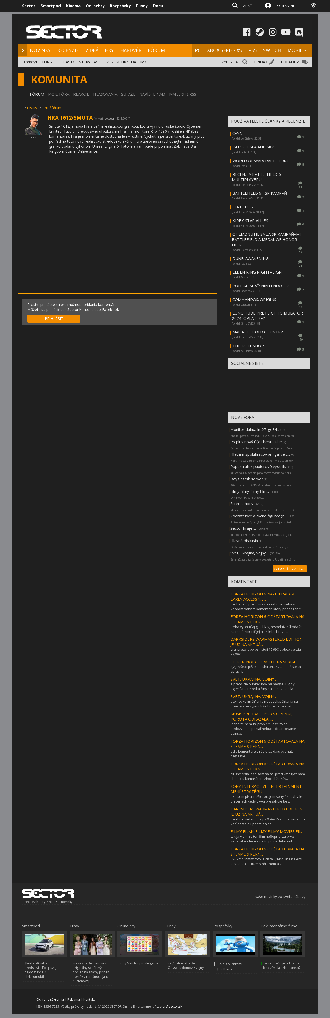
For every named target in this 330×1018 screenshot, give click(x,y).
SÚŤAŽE (128, 94)
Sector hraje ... (243, 528)
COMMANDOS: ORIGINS (254, 299)
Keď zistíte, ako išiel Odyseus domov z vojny (186, 965)
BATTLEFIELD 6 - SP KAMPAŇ (259, 193)
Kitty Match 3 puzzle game (139, 963)
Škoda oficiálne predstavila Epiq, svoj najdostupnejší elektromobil (40, 970)
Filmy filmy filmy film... (249, 491)
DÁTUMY (139, 61)
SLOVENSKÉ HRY (113, 61)
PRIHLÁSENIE (286, 5)
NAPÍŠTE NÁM (152, 94)
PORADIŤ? (290, 61)
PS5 (252, 50)
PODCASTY (65, 61)
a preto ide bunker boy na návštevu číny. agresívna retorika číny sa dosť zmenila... (263, 686)
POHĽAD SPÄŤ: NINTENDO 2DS (261, 285)
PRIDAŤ (260, 61)
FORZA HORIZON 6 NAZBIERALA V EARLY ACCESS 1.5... (262, 596)
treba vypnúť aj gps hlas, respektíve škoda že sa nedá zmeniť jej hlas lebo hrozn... (267, 629)
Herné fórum (51, 108)
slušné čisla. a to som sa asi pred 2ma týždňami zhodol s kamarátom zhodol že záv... (268, 776)
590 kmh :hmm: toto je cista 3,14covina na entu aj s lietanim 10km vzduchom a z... (267, 861)
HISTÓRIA (44, 61)
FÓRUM (156, 50)
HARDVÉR (130, 50)
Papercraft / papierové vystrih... (259, 466)
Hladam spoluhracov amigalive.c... (260, 454)
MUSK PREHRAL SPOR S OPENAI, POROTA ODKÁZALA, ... (261, 716)
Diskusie (33, 108)
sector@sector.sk (169, 1006)
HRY (109, 50)
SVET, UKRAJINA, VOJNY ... (254, 679)
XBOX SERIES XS (224, 50)
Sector (28, 5)
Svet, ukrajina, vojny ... (249, 553)
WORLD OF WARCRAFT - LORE (260, 160)
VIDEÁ (91, 50)
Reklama (73, 999)
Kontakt (89, 999)
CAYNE (238, 133)
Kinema (73, 5)
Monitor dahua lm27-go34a (254, 429)
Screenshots (241, 503)
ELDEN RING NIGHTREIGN (257, 272)
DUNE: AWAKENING (250, 258)
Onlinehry (95, 5)
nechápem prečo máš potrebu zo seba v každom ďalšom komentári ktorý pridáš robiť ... (267, 606)
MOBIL (295, 50)
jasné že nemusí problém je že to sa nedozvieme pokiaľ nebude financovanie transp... (263, 729)
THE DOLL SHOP (248, 345)
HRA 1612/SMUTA (70, 117)
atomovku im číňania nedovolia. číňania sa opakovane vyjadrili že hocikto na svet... (264, 703)
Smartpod (51, 5)
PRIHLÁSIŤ (54, 318)
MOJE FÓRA (58, 94)
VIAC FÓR (298, 569)
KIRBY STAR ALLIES (250, 220)
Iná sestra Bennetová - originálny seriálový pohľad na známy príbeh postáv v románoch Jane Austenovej (91, 972)
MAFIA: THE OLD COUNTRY (257, 332)
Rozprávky (120, 5)
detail (34, 137)
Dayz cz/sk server (246, 478)
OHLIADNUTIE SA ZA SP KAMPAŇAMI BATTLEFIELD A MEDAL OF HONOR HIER (266, 239)
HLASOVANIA (105, 94)
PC (198, 50)
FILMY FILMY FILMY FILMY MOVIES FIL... (267, 831)
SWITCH (272, 50)
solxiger (109, 118)
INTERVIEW (87, 61)
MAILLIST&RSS (182, 94)
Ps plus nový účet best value (256, 441)
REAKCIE (81, 94)
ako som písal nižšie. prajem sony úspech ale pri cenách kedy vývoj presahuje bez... (266, 799)
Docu (158, 5)
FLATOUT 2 (243, 206)
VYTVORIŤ (281, 569)
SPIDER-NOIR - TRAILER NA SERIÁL (263, 661)
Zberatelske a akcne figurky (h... (258, 515)
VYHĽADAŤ (231, 61)
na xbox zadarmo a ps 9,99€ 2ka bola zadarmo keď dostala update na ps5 (268, 821)
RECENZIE (68, 50)
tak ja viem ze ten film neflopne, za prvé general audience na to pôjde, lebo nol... (262, 839)
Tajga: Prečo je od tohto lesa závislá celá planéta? (281, 965)
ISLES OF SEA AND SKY (253, 147)
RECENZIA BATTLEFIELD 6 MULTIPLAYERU (256, 177)
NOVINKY (40, 50)
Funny (142, 5)
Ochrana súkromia (50, 999)
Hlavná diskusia (244, 540)
